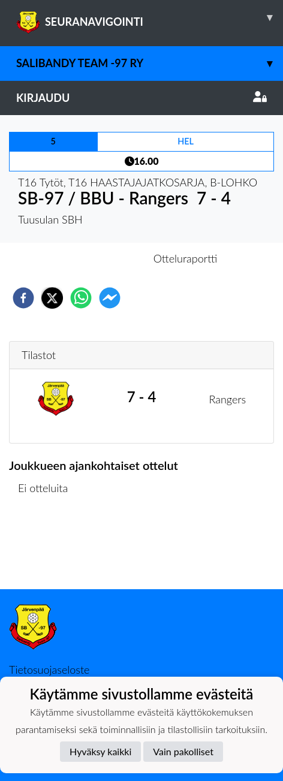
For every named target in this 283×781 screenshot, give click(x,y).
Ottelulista (48, 548)
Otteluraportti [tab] (185, 258)
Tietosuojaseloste (49, 669)
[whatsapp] (81, 298)
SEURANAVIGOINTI (149, 17)
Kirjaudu (141, 97)
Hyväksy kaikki (100, 751)
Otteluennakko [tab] (100, 258)
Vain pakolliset (183, 751)
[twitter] (52, 298)
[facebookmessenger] (110, 298)
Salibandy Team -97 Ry (149, 63)
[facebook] (23, 298)
